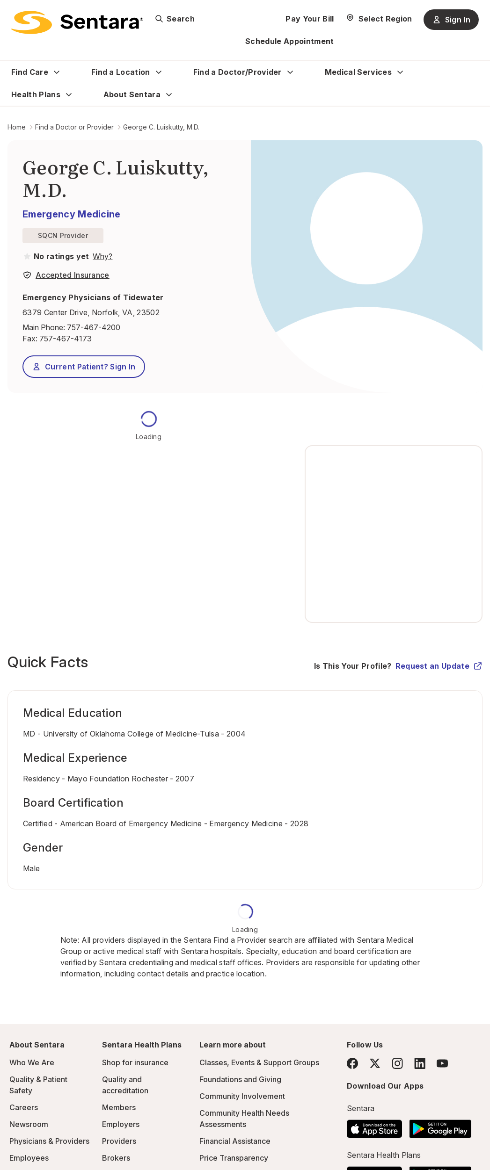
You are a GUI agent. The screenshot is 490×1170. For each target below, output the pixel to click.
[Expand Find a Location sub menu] (158, 72)
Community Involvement (242, 1096)
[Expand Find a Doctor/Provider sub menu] (290, 72)
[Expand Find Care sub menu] (56, 72)
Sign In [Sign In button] (451, 19)
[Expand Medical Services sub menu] (400, 72)
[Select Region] (378, 18)
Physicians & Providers (49, 1141)
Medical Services (358, 72)
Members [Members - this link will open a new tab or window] (119, 1107)
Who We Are (31, 1062)
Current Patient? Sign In (84, 366)
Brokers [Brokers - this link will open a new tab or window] (116, 1158)
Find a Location (120, 72)
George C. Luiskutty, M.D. (161, 127)
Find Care (29, 72)
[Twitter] (374, 1063)
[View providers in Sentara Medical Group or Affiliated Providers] (101, 256)
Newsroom (28, 1124)
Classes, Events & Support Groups (259, 1062)
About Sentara (132, 94)
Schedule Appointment (289, 41)
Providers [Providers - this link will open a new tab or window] (119, 1141)
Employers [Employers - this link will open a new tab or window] (120, 1124)
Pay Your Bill (309, 18)
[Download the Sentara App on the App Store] (374, 1126)
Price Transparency (233, 1158)
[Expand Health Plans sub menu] (68, 94)
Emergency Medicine (71, 214)
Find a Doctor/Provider (237, 72)
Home (16, 127)
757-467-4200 (93, 327)
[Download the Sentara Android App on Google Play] (440, 1126)
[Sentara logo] (77, 22)
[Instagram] (397, 1063)
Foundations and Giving (240, 1079)
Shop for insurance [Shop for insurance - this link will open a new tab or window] (135, 1062)
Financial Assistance (235, 1141)
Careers (23, 1107)
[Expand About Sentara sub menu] (169, 94)
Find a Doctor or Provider (74, 127)
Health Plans (35, 94)
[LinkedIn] (419, 1063)
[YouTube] (442, 1063)
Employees (29, 1158)
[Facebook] (352, 1063)
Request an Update (439, 666)
